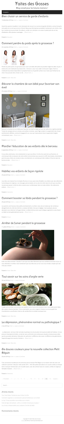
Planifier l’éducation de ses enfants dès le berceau (29, 146)
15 (50, 379)
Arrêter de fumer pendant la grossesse (23, 223)
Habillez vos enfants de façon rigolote (22, 171)
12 (38, 379)
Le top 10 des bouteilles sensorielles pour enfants (16, 400)
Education (9, 37)
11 (35, 379)
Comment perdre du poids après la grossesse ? (28, 43)
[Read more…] (28, 32)
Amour (9, 217)
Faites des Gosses (32, 3)
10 (31, 379)
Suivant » (55, 379)
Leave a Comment (23, 20)
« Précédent (6, 379)
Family (22, 420)
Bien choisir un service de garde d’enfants (25, 16)
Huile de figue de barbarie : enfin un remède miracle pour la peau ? (20, 403)
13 (42, 379)
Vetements (10, 192)
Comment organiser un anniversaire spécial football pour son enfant (21, 398)
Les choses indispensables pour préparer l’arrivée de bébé (18, 405)
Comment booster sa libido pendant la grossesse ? (30, 198)
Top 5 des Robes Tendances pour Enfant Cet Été (15, 395)
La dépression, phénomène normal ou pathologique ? (31, 322)
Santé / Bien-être (11, 77)
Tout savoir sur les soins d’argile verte (22, 276)
